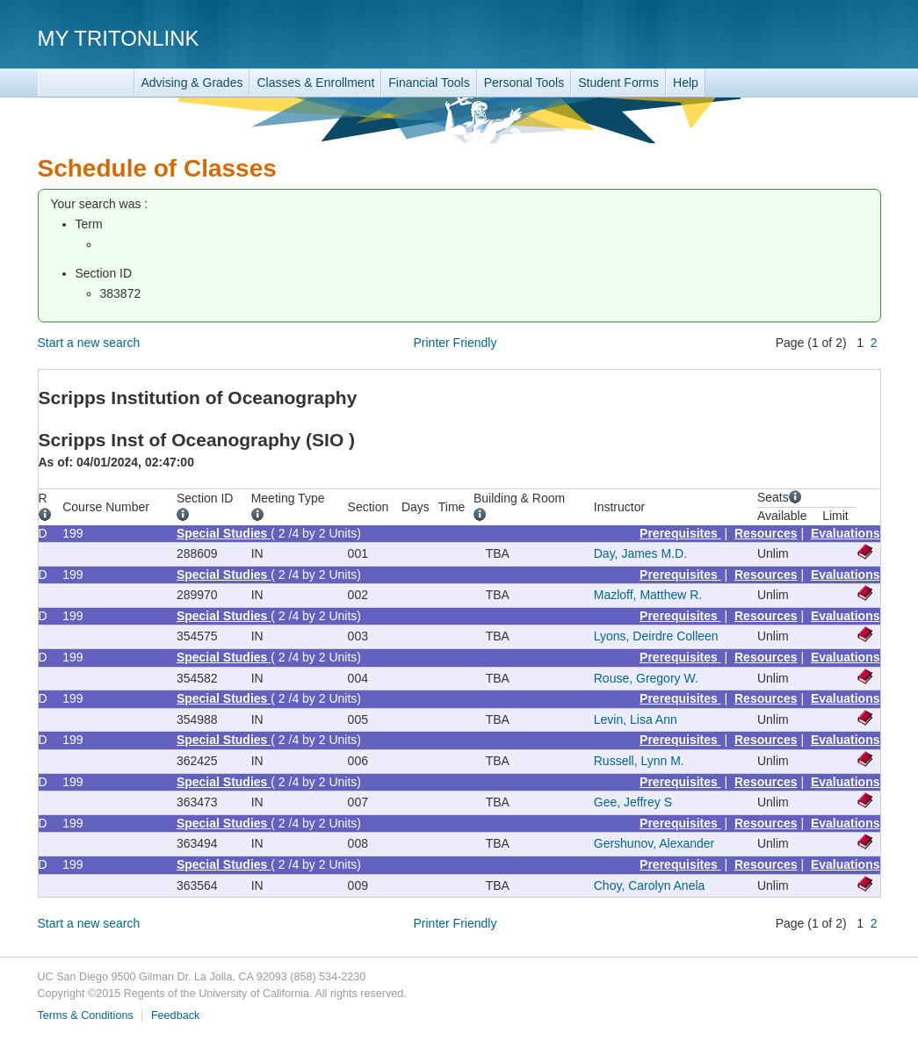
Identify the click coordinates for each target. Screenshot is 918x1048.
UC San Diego (780, 37)
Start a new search (89, 343)
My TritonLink (118, 38)
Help (685, 83)
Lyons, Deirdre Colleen (656, 636)
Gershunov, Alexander (654, 843)
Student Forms (618, 83)
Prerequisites (680, 533)
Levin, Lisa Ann (635, 719)
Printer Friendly (455, 343)
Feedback (175, 1015)
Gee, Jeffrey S (633, 802)
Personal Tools (524, 83)
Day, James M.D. (640, 553)
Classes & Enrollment (315, 83)
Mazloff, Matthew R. (648, 595)
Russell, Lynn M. (639, 761)
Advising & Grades (192, 83)
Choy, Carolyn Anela (649, 885)
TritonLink (86, 83)
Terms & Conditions (86, 1015)
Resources (766, 533)
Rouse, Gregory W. (646, 678)
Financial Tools (428, 83)
